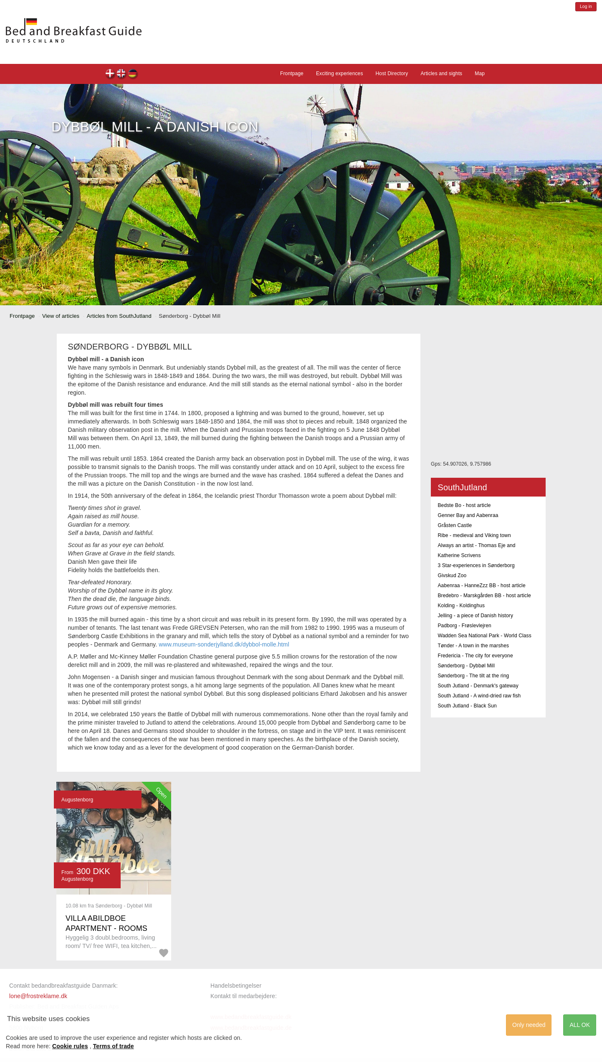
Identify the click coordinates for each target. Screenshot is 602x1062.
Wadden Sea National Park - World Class (484, 636)
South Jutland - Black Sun (467, 706)
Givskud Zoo (452, 575)
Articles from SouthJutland (119, 316)
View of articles (60, 316)
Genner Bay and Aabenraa (468, 515)
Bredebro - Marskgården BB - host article (484, 595)
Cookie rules (70, 1046)
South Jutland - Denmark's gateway (478, 686)
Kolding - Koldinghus (461, 605)
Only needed (528, 1024)
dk (110, 74)
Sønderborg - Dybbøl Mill (466, 666)
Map (480, 73)
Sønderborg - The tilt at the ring (473, 676)
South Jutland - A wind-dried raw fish (479, 696)
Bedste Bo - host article (464, 505)
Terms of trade (113, 1046)
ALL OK (579, 1024)
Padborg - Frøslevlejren (464, 626)
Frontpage (292, 73)
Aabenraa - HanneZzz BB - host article (481, 585)
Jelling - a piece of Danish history (475, 615)
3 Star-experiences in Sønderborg (476, 565)
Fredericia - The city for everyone (475, 656)
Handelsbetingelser (235, 985)
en (121, 74)
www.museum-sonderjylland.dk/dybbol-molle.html (224, 644)
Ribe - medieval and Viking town (474, 535)
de (133, 74)
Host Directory (392, 73)
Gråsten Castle (455, 525)
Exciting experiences (339, 73)
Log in (586, 6)
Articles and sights (441, 73)
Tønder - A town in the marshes (473, 646)
